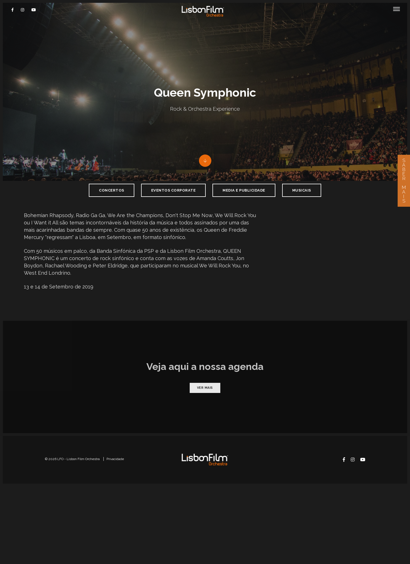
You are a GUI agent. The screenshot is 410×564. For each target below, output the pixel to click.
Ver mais (205, 460)
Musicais (301, 214)
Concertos (111, 214)
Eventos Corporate (173, 214)
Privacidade (115, 534)
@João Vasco (395, 198)
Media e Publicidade (244, 214)
